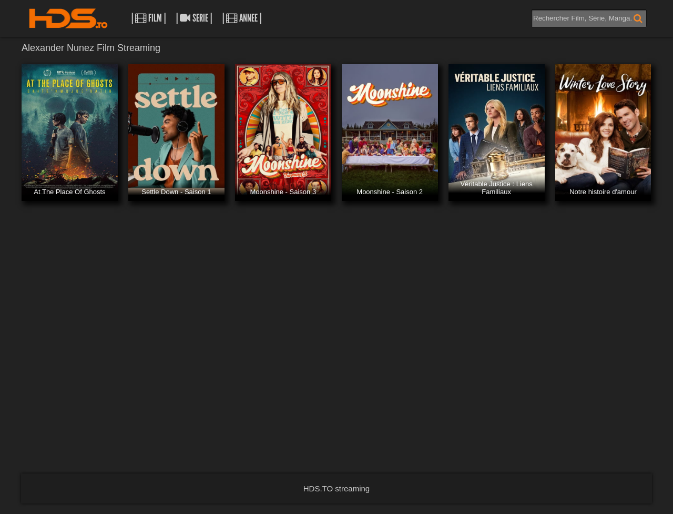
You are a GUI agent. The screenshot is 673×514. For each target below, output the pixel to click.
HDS (68, 18)
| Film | (148, 18)
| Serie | (194, 18)
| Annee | (241, 18)
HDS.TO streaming (336, 488)
